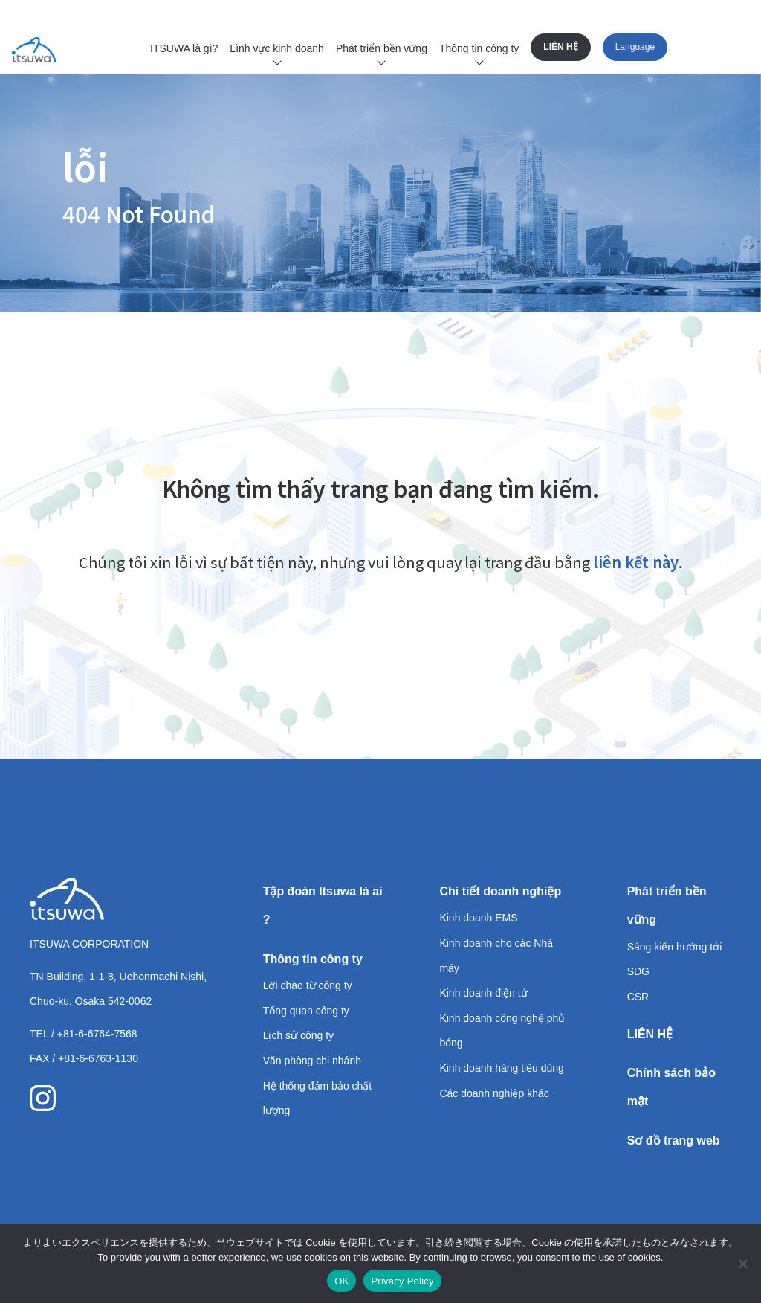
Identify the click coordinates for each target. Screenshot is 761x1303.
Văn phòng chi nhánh (312, 1060)
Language (635, 47)
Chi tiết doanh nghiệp (500, 891)
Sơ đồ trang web (673, 1140)
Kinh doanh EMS (478, 918)
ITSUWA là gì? (184, 48)
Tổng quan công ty (306, 1011)
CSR (638, 997)
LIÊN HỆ (560, 47)
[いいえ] (742, 1263)
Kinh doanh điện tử (483, 993)
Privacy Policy (402, 1281)
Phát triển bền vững (381, 48)
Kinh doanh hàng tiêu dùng (501, 1068)
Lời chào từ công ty (307, 985)
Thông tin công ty (479, 48)
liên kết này (636, 562)
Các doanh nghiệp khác (493, 1093)
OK (341, 1281)
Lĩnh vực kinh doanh (277, 48)
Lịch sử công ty (298, 1035)
